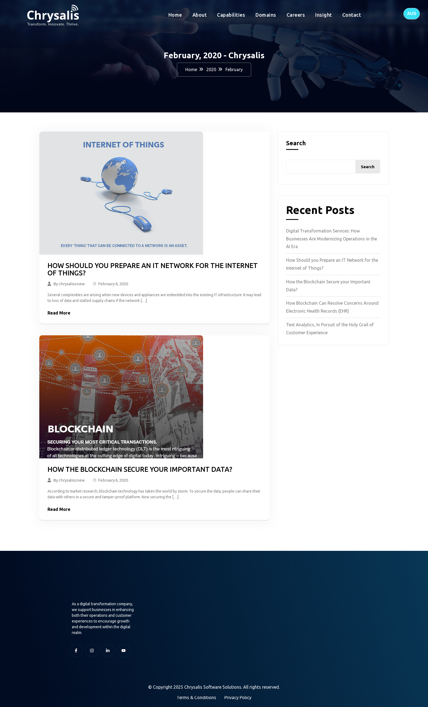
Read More (58, 312)
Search (296, 143)
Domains (265, 15)
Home (175, 15)
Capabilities (231, 15)
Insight (323, 15)
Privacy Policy (237, 697)
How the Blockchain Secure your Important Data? (139, 469)
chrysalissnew (72, 283)
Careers (296, 15)
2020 (211, 69)
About (199, 15)
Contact (351, 15)
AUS (411, 13)
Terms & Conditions (196, 697)
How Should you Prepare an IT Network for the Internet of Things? (152, 269)
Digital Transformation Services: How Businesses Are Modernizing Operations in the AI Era (331, 238)
